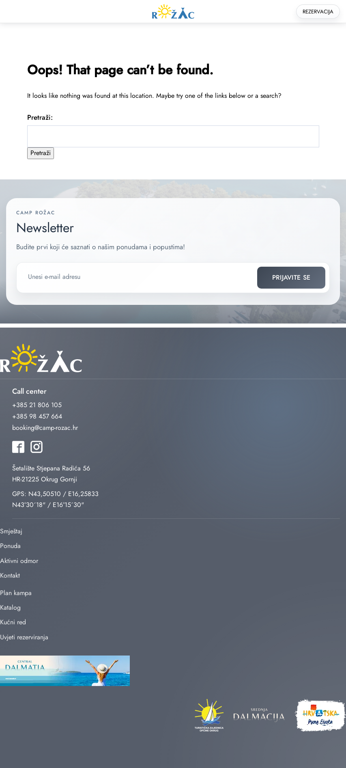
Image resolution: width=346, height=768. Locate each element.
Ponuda (10, 545)
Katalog (10, 607)
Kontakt (10, 575)
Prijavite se (291, 277)
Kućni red (13, 622)
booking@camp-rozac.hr (45, 427)
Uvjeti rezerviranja (24, 637)
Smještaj (11, 531)
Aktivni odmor (19, 560)
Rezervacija (318, 11)
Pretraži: (40, 117)
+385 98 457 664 (37, 416)
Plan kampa (16, 593)
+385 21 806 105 (37, 405)
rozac (173, 11)
